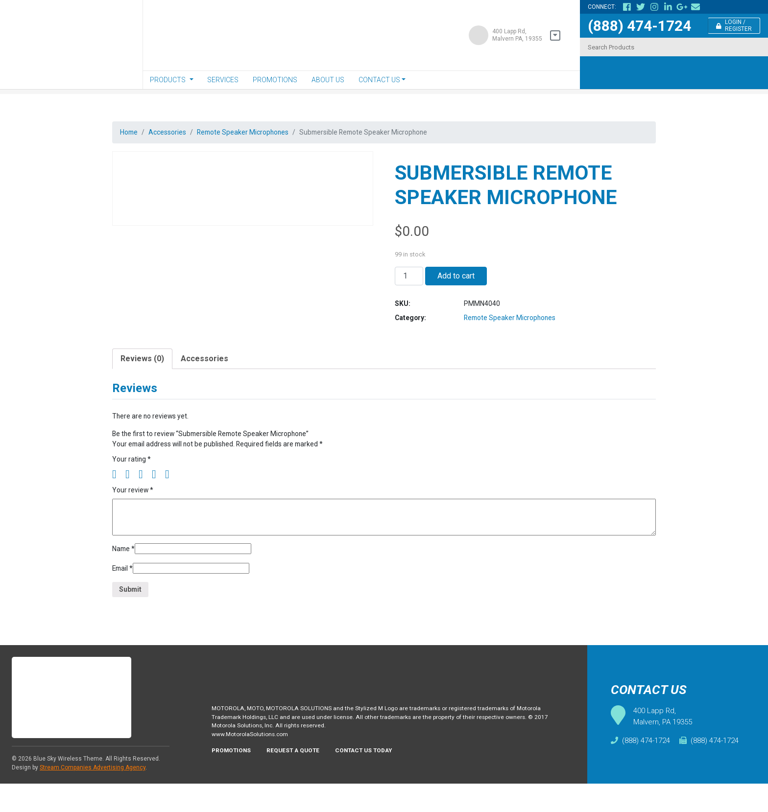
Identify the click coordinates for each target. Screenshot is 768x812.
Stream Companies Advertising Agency (92, 795)
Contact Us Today (377, 782)
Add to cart (456, 280)
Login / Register (734, 25)
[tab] (142, 370)
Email (124, 591)
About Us (328, 80)
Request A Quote (300, 782)
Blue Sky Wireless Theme (67, 787)
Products (168, 80)
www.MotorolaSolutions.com (254, 764)
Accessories (173, 133)
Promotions (275, 80)
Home (130, 133)
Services (223, 80)
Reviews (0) (142, 370)
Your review (134, 509)
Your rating (132, 477)
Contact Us (379, 80)
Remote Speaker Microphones (259, 133)
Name (125, 570)
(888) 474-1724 (639, 25)
